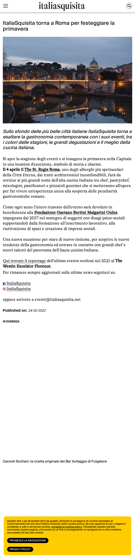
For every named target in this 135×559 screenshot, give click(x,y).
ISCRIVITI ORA (48, 445)
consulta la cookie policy (66, 527)
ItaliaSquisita (19, 283)
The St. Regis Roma (42, 169)
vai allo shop (48, 416)
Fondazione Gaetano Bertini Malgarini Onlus (75, 212)
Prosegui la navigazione (28, 540)
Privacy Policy (20, 549)
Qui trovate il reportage (24, 260)
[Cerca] (129, 6)
